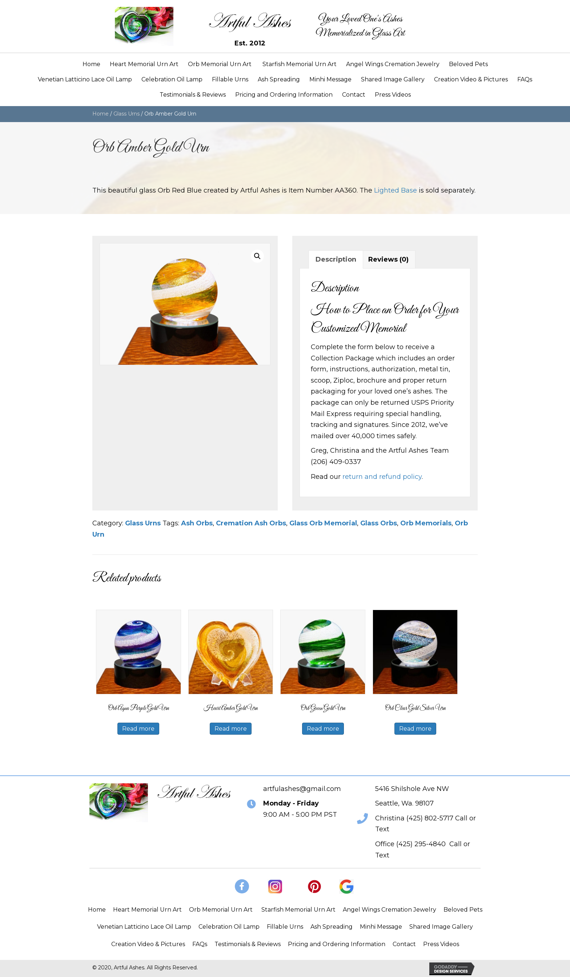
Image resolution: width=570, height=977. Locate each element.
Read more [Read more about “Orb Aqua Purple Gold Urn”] (138, 728)
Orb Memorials (425, 523)
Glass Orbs (378, 523)
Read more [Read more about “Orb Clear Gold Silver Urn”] (415, 728)
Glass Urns (126, 113)
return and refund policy (382, 477)
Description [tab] (336, 259)
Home (100, 113)
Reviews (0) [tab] (388, 259)
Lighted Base (395, 190)
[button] (257, 256)
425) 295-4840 (422, 844)
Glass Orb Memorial (323, 523)
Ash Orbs (197, 523)
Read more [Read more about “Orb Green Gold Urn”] (323, 728)
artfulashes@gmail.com (302, 789)
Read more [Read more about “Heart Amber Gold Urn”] (230, 728)
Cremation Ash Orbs (251, 523)
